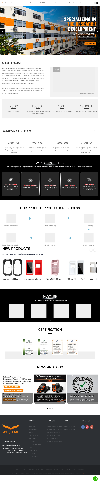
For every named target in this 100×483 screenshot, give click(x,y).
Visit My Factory (91, 93)
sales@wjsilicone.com (12, 449)
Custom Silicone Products (54, 430)
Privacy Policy (70, 477)
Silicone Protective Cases (54, 445)
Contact (82, 3)
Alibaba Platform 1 (69, 433)
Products (24, 3)
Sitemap (68, 473)
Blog (42, 473)
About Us (13, 3)
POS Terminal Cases (52, 442)
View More (7, 281)
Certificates (32, 430)
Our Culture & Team (35, 449)
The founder (32, 442)
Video (31, 436)
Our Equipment (33, 461)
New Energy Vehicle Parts (54, 436)
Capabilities (72, 3)
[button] (2, 31)
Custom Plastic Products (53, 439)
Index (62, 473)
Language (81, 473)
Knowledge (49, 473)
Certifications (33, 455)
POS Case (18, 73)
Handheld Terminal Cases (53, 433)
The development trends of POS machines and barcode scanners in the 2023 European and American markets (16, 396)
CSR (30, 452)
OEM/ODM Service (45, 3)
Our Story (32, 445)
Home (6, 3)
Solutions (32, 3)
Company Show (34, 433)
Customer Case (59, 3)
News (37, 473)
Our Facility (32, 458)
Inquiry (74, 473)
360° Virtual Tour (34, 439)
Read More (83, 93)
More (89, 3)
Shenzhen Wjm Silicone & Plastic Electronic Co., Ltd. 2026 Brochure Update (49, 396)
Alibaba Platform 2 (69, 430)
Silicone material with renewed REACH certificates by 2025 (82, 396)
